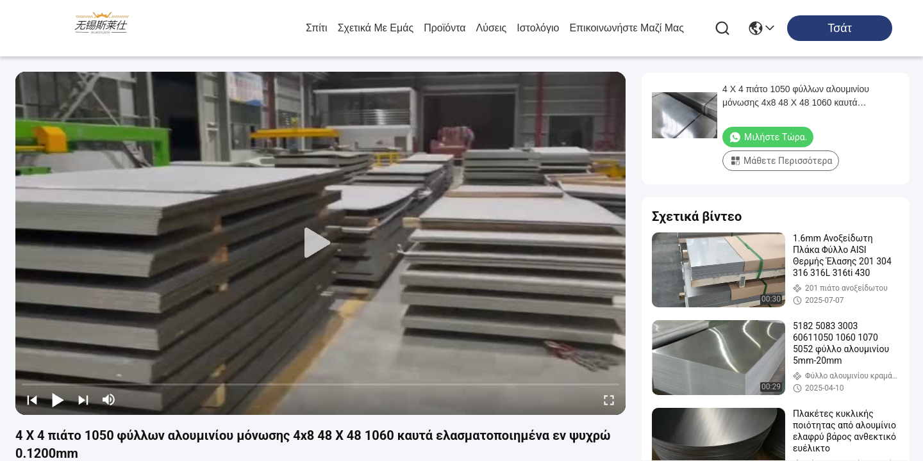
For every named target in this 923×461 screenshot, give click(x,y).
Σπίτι (317, 27)
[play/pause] (58, 399)
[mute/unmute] (109, 399)
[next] (83, 399)
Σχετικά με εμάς (376, 27)
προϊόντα (444, 27)
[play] (320, 243)
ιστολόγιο (538, 27)
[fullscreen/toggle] (609, 399)
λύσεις (491, 27)
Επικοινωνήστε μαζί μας (626, 27)
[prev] (32, 399)
